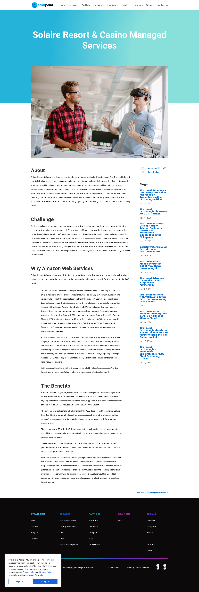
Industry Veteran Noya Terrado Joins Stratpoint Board (153, 249)
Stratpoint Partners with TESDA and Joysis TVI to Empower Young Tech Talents (153, 298)
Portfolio (86, 5)
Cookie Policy (46, 572)
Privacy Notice (29, 572)
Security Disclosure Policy (138, 567)
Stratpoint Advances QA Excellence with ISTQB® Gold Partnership (151, 281)
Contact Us (162, 5)
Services (72, 5)
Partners (98, 5)
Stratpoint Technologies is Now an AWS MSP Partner (153, 211)
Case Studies (153, 172)
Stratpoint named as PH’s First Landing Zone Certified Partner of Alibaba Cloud (153, 315)
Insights (125, 5)
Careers (139, 5)
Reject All (20, 581)
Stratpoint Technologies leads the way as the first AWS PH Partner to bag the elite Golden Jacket (153, 332)
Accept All (45, 581)
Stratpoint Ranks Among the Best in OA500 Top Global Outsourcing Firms (150, 265)
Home (62, 5)
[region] (33, 570)
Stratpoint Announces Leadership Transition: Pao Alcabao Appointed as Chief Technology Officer (153, 195)
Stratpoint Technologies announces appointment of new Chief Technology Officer (151, 352)
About (149, 5)
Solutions (111, 5)
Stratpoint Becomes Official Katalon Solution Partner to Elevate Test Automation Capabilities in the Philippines (151, 230)
